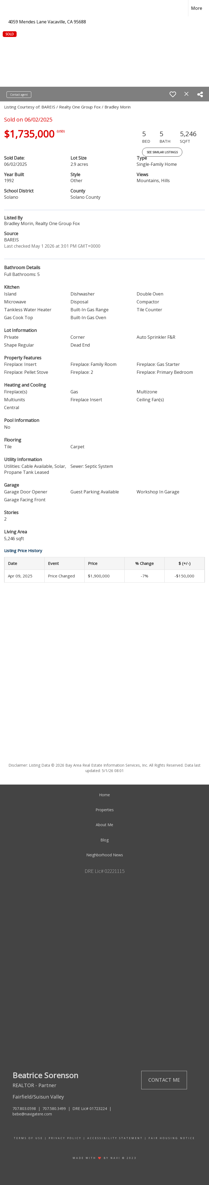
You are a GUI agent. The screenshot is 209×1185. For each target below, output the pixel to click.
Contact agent (19, 95)
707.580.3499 (54, 1108)
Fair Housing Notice (172, 1138)
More (196, 8)
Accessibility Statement (115, 1138)
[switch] (173, 94)
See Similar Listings (162, 152)
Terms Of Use (28, 1138)
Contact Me (164, 1080)
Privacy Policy (65, 1138)
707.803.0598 (24, 1108)
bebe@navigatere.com (32, 1113)
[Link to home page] (7, 8)
